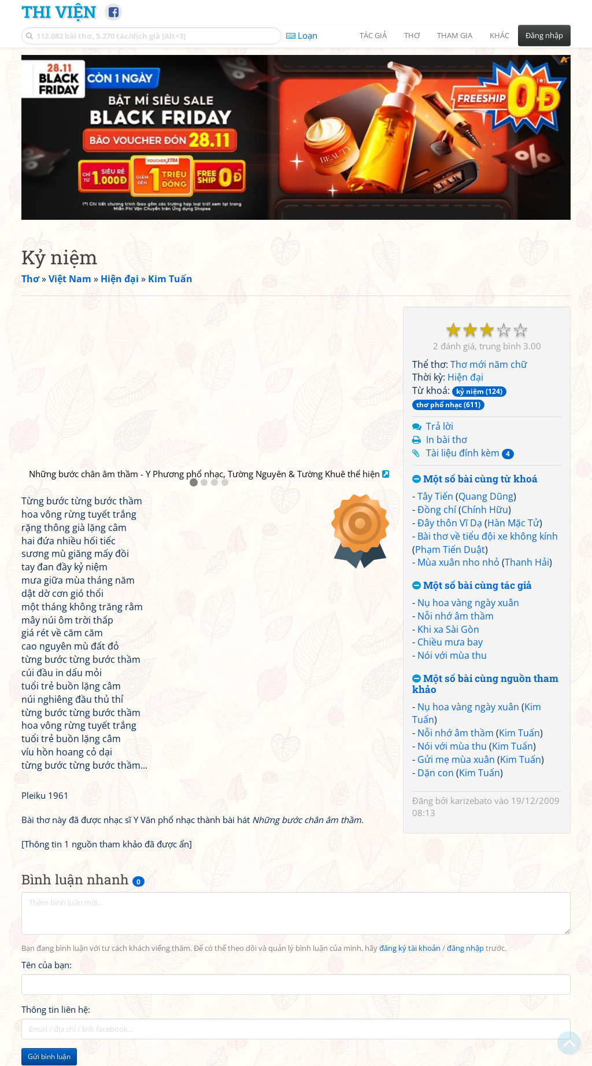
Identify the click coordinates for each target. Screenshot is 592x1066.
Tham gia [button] (454, 35)
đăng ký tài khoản (410, 948)
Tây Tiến (435, 496)
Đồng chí (436, 509)
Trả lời (439, 426)
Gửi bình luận (49, 1056)
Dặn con (435, 772)
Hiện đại (465, 377)
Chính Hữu (484, 509)
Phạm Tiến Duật (450, 549)
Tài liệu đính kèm (470, 453)
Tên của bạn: (46, 965)
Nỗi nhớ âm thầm (455, 616)
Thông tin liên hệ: (55, 1009)
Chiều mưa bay (450, 642)
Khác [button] (499, 35)
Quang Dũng (485, 496)
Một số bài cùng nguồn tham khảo (485, 684)
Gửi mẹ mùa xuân (456, 759)
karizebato (471, 800)
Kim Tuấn (519, 732)
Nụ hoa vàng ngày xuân (468, 602)
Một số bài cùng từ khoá (475, 479)
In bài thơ (446, 439)
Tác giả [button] (373, 35)
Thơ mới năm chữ (488, 364)
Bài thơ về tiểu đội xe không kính (487, 536)
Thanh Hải (527, 562)
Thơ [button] (412, 35)
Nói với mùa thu (452, 655)
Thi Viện (58, 12)
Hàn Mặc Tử (513, 523)
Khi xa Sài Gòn (448, 629)
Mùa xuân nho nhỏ (458, 562)
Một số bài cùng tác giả (472, 585)
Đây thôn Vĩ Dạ (449, 523)
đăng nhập (465, 948)
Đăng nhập (544, 35)
